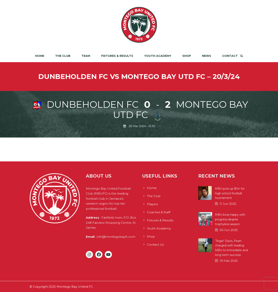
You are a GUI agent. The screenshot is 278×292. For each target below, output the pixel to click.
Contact (230, 56)
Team (85, 56)
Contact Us (155, 244)
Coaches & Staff (158, 212)
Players (152, 204)
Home (39, 56)
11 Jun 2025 (228, 204)
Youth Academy (157, 56)
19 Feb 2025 (229, 261)
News (206, 56)
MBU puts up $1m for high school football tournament (230, 193)
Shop (186, 56)
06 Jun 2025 (229, 230)
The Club (62, 56)
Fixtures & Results (117, 56)
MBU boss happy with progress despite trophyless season (230, 219)
